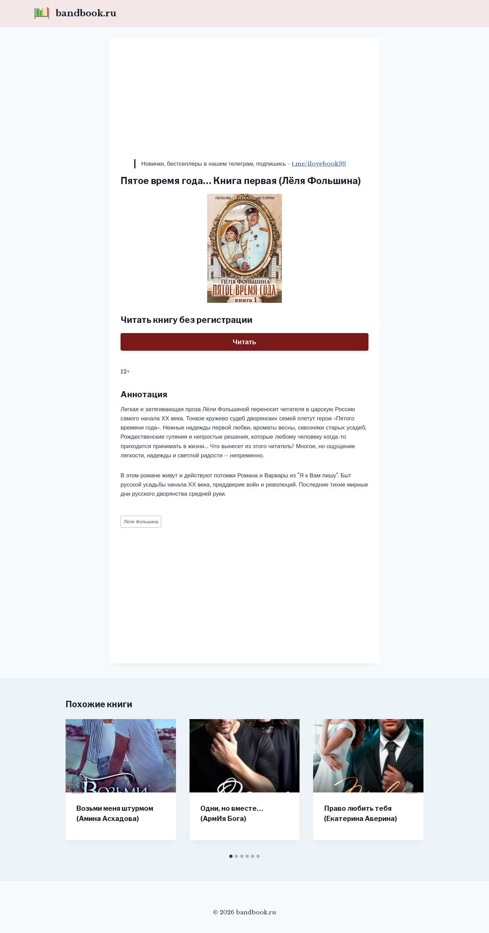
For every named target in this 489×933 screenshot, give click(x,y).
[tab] (231, 856)
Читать (244, 342)
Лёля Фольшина (141, 522)
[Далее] (411, 784)
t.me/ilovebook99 (319, 163)
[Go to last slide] (78, 784)
